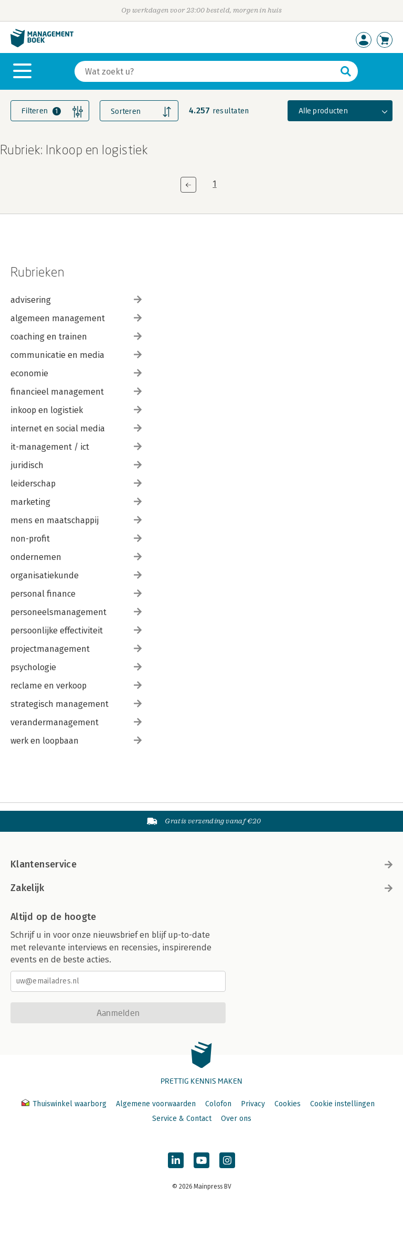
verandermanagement (76, 722)
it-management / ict (76, 447)
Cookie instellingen (342, 1103)
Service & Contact (181, 1118)
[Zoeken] (206, 71)
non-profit (76, 539)
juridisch (76, 465)
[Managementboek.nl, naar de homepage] (41, 44)
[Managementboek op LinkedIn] (176, 1160)
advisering (76, 300)
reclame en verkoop (76, 686)
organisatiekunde (76, 575)
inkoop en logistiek (76, 410)
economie (76, 373)
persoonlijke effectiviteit (76, 631)
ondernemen (76, 557)
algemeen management (76, 318)
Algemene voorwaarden (156, 1103)
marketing (76, 502)
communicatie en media (76, 355)
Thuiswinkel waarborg (65, 1103)
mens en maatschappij (76, 520)
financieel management (76, 392)
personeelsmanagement (76, 612)
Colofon (218, 1103)
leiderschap (76, 484)
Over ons (236, 1118)
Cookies (287, 1103)
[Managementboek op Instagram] (227, 1160)
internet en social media (76, 428)
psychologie (76, 667)
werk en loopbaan (76, 741)
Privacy (253, 1103)
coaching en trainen (76, 337)
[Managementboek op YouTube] (201, 1160)
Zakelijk (201, 888)
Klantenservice (201, 864)
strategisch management (76, 704)
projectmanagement (76, 649)
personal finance (76, 594)
